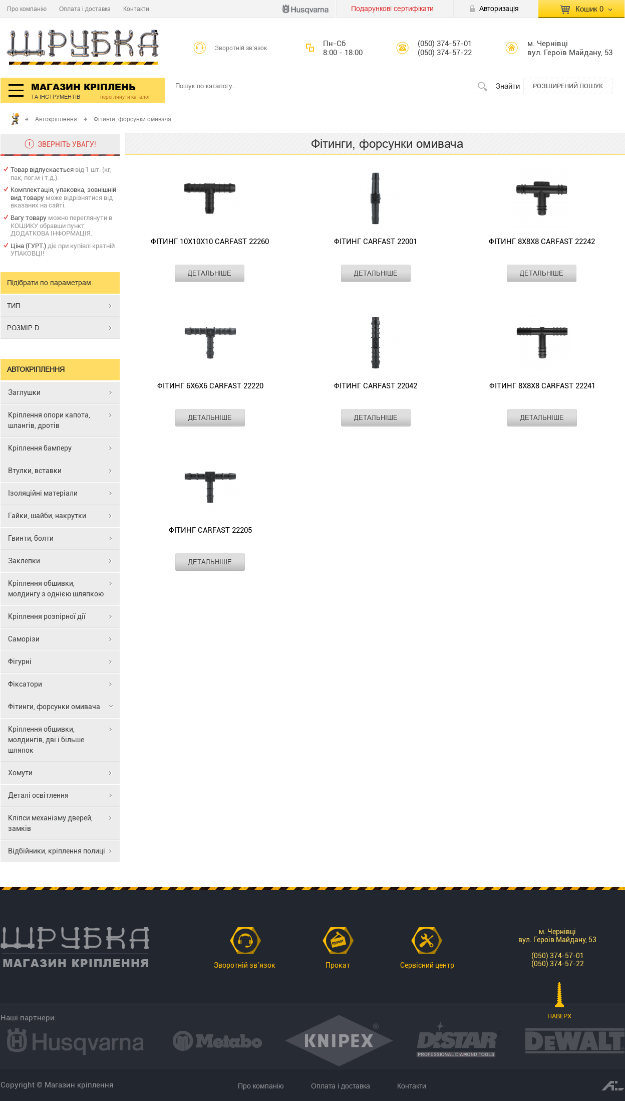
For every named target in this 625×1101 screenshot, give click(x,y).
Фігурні (20, 661)
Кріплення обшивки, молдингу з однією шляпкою (56, 588)
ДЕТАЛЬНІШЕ (209, 273)
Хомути (20, 773)
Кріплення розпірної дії (47, 616)
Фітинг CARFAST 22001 (375, 241)
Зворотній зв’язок (241, 48)
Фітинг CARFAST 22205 (210, 530)
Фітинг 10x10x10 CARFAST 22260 (210, 241)
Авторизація (499, 9)
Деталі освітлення (38, 795)
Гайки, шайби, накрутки (47, 516)
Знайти (508, 86)
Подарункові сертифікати (392, 9)
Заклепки (24, 561)
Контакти (136, 9)
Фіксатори (25, 684)
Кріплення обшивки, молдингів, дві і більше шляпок (46, 739)
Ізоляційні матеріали (43, 493)
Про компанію (27, 9)
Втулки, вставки (35, 471)
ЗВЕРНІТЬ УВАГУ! (67, 144)
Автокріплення (56, 119)
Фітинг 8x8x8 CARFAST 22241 (542, 385)
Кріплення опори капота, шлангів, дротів (49, 420)
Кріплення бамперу (40, 448)
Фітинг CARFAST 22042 (375, 385)
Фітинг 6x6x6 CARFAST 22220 (210, 385)
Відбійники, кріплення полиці (56, 851)
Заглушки (24, 392)
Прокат (338, 965)
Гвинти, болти (31, 538)
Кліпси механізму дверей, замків (50, 823)
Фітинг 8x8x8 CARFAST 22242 (542, 241)
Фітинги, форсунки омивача (54, 707)
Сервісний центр (427, 965)
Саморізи (24, 639)
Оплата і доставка (85, 9)
